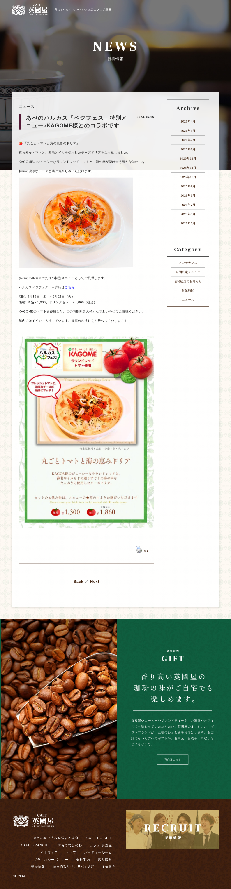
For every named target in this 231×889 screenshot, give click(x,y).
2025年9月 (188, 185)
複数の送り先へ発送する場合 (56, 838)
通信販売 (109, 867)
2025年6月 (188, 213)
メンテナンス (188, 261)
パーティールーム (98, 852)
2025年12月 (188, 157)
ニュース (188, 298)
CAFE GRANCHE (35, 845)
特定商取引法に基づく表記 (74, 867)
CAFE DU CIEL (99, 838)
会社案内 (83, 859)
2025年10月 (188, 176)
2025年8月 (188, 194)
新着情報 (38, 867)
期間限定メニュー (188, 271)
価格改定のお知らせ (188, 280)
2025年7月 (188, 203)
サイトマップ (47, 852)
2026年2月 (188, 139)
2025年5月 (188, 222)
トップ (71, 852)
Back (79, 580)
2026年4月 (188, 120)
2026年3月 (188, 129)
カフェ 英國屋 (101, 845)
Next (94, 580)
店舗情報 (105, 859)
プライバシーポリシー (51, 859)
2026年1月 (188, 148)
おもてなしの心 (70, 845)
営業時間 (188, 289)
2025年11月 (188, 166)
